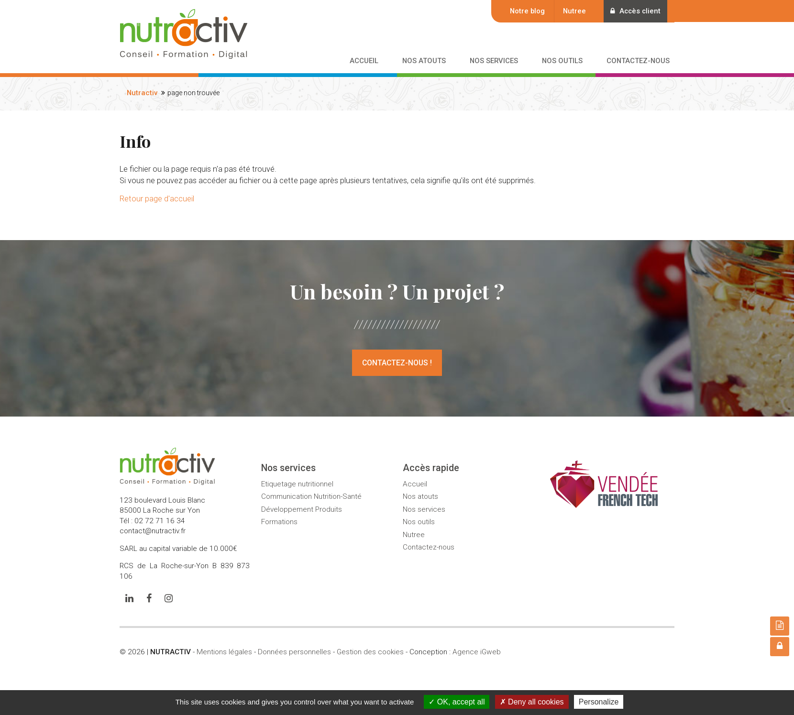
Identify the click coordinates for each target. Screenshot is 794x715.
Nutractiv (142, 92)
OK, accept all (457, 702)
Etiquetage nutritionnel (297, 484)
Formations (279, 521)
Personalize (599, 702)
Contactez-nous (428, 547)
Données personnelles (294, 652)
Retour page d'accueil (157, 198)
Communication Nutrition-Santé (311, 496)
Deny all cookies (532, 702)
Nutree (572, 11)
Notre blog (525, 11)
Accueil (415, 484)
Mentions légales (224, 652)
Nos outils (419, 521)
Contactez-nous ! (397, 362)
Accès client (634, 11)
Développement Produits (301, 509)
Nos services (424, 509)
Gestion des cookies (370, 652)
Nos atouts (420, 496)
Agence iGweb (476, 652)
